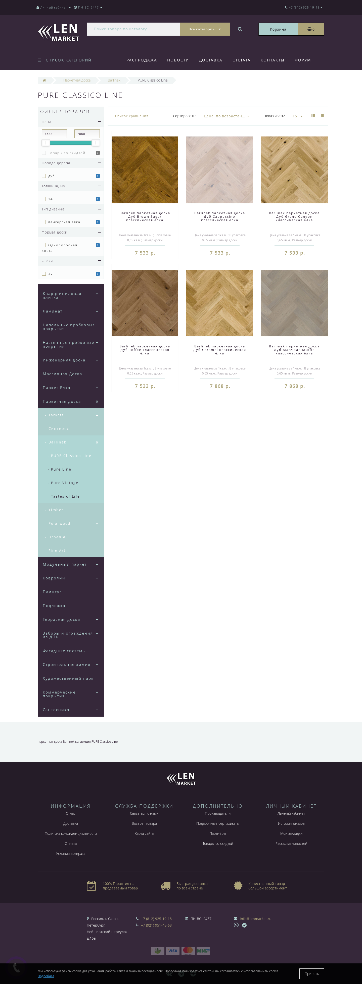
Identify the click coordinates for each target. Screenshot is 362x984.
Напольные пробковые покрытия (69, 326)
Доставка (212, 59)
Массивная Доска (62, 373)
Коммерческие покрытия (59, 694)
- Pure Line (59, 469)
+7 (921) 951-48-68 (156, 925)
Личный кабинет (291, 813)
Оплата (244, 59)
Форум (306, 59)
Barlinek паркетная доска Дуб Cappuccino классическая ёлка (219, 216)
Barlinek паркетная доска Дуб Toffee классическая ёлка (144, 349)
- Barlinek (55, 442)
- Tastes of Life (64, 496)
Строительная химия (66, 664)
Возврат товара (144, 823)
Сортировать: (184, 115)
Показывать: (274, 115)
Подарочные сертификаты (217, 823)
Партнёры (217, 833)
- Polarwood (58, 523)
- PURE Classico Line (70, 455)
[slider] (45, 142)
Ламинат (53, 311)
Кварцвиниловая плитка (62, 295)
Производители (218, 813)
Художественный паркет (71, 678)
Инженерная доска (64, 359)
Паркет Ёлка (56, 387)
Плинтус (52, 591)
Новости (179, 59)
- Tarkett (54, 415)
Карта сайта (144, 833)
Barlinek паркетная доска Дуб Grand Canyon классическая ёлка (294, 216)
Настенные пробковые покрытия (68, 344)
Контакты (276, 59)
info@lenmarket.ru (256, 918)
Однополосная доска (59, 248)
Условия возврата (70, 853)
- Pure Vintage (63, 482)
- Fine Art (55, 550)
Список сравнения (132, 116)
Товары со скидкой (66, 152)
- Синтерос (57, 428)
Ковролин (54, 577)
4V (50, 273)
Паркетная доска (62, 401)
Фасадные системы (64, 650)
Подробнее (46, 976)
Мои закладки (291, 833)
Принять (312, 973)
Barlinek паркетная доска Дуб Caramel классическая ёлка (219, 349)
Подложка (54, 605)
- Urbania (55, 537)
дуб (51, 176)
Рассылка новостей (291, 843)
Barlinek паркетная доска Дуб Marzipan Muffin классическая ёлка (294, 349)
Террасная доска (61, 619)
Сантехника (56, 709)
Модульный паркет (65, 564)
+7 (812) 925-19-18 (156, 918)
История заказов (291, 823)
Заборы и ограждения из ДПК (68, 635)
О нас (70, 813)
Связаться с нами (144, 813)
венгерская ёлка (64, 222)
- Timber (54, 509)
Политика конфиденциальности (71, 833)
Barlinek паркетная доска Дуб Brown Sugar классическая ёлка (144, 216)
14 (50, 199)
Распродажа (141, 59)
